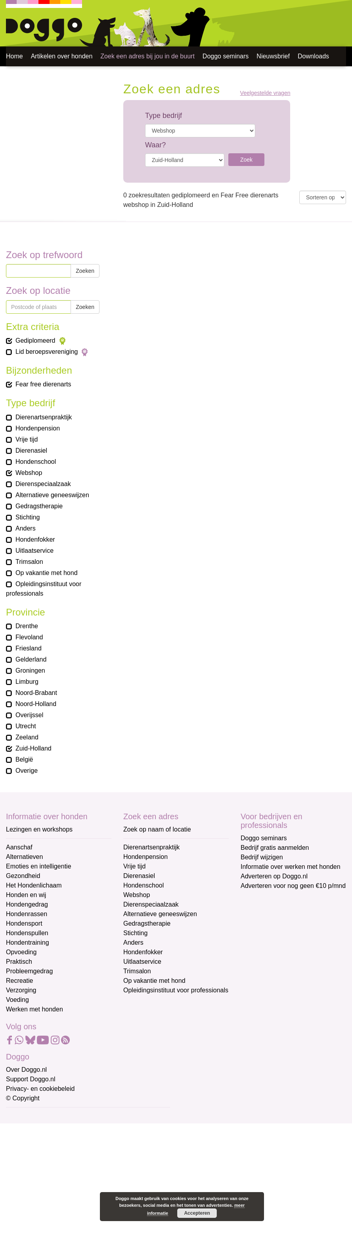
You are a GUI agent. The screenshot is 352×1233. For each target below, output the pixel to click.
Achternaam (23, 1169)
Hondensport (24, 923)
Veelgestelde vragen (265, 93)
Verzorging (21, 990)
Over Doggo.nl (26, 1069)
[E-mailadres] (62, 1129)
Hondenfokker (143, 952)
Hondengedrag (27, 904)
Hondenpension (145, 856)
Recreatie (19, 980)
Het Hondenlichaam (34, 885)
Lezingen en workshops (39, 829)
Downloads (313, 56)
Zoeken (85, 271)
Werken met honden (34, 1009)
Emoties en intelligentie (38, 866)
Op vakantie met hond (154, 980)
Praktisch (19, 961)
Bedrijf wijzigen (262, 857)
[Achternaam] (62, 1182)
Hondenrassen (26, 914)
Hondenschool (143, 885)
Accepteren (197, 1213)
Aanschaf (19, 847)
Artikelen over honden (62, 56)
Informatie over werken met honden (291, 866)
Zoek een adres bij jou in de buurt (147, 56)
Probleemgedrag (29, 971)
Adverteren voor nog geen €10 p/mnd (293, 885)
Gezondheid (23, 875)
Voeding (17, 999)
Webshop (136, 894)
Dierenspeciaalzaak (151, 904)
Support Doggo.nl (30, 1079)
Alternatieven (24, 856)
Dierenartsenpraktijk (151, 847)
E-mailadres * (25, 1117)
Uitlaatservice (142, 961)
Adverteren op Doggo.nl (274, 876)
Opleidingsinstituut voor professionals (175, 990)
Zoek (246, 159)
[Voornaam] (62, 1155)
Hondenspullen (27, 933)
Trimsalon (137, 971)
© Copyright (23, 1098)
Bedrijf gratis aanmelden (275, 847)
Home (14, 56)
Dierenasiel (139, 875)
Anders (133, 942)
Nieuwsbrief (273, 56)
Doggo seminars (226, 56)
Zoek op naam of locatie (157, 829)
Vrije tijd (134, 866)
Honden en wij (26, 894)
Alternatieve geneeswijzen (160, 914)
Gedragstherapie (146, 923)
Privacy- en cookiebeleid (40, 1088)
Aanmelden (63, 1203)
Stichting (135, 933)
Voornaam (21, 1143)
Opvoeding (21, 952)
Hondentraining (27, 942)
